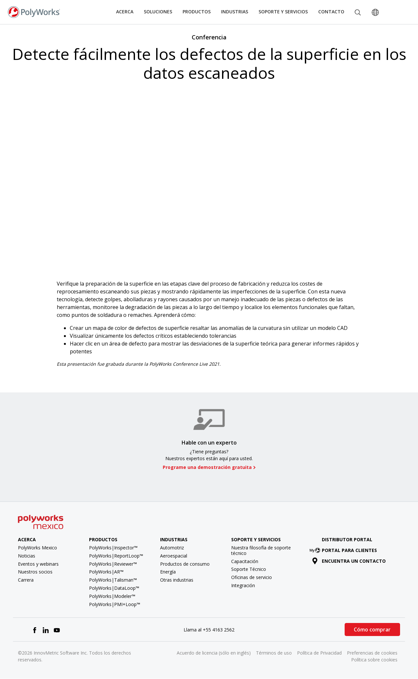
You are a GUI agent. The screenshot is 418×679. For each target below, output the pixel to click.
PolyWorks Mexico (37, 548)
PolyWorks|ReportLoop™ (116, 556)
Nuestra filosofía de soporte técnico (261, 550)
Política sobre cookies (374, 660)
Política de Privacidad (319, 653)
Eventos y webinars (38, 564)
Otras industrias (176, 580)
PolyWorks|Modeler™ (112, 596)
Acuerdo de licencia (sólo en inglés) (214, 653)
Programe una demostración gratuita (207, 467)
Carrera (26, 580)
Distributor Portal (347, 539)
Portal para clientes (344, 550)
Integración (243, 585)
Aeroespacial (173, 556)
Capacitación (244, 561)
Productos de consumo (185, 564)
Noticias (26, 556)
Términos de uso (274, 653)
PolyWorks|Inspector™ (113, 548)
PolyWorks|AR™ (106, 572)
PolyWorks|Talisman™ (113, 580)
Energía (168, 572)
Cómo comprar (372, 629)
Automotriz (172, 548)
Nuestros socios (35, 572)
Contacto (331, 11)
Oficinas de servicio (251, 577)
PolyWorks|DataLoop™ (114, 588)
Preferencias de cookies (372, 653)
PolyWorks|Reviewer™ (113, 564)
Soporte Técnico (248, 569)
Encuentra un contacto (349, 561)
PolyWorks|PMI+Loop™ (114, 604)
